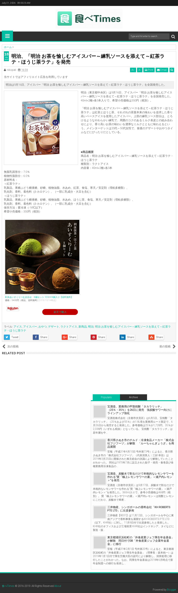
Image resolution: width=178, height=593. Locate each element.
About (57, 585)
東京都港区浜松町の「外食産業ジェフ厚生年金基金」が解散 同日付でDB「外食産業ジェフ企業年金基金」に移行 (140, 541)
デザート (53, 326)
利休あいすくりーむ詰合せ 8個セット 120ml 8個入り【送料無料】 (39, 297)
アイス (18, 326)
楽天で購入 (60, 311)
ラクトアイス (68, 326)
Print (149, 69)
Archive (133, 397)
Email (162, 69)
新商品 (82, 326)
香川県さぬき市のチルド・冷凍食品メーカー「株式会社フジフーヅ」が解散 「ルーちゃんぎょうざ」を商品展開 (140, 443)
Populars (106, 397)
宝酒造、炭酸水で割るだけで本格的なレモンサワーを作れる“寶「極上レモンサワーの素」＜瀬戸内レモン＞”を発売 (140, 477)
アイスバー (30, 326)
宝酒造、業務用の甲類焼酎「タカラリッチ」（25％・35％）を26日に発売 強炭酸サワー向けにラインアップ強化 (139, 410)
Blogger (171, 589)
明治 (91, 326)
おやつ (42, 326)
